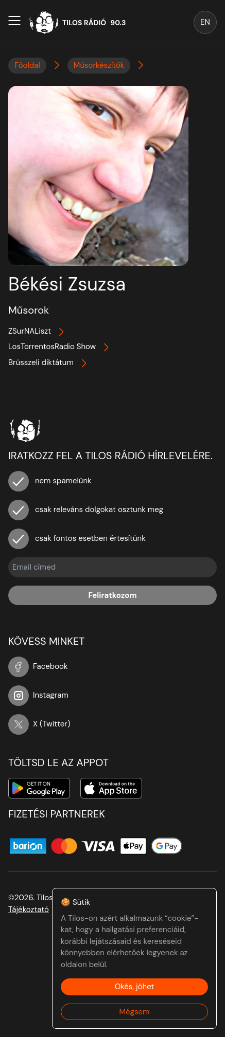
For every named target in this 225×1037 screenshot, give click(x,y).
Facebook (38, 666)
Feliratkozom (112, 595)
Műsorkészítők (99, 65)
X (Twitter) (39, 724)
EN (205, 22)
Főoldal (27, 65)
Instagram (38, 695)
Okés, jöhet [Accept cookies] (134, 986)
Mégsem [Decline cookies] (134, 1012)
